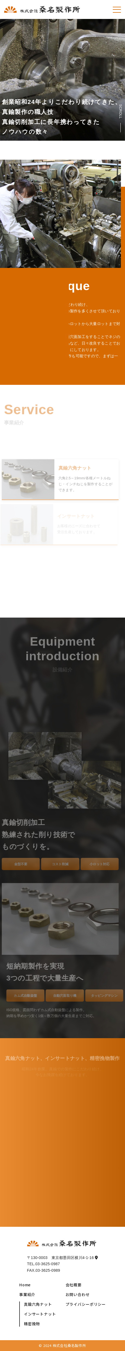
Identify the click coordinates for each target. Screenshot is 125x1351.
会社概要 (74, 1284)
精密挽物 (32, 1323)
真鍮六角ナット (38, 1304)
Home (25, 1284)
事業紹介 (27, 1294)
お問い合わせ (78, 1294)
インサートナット (40, 1314)
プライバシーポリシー (86, 1304)
